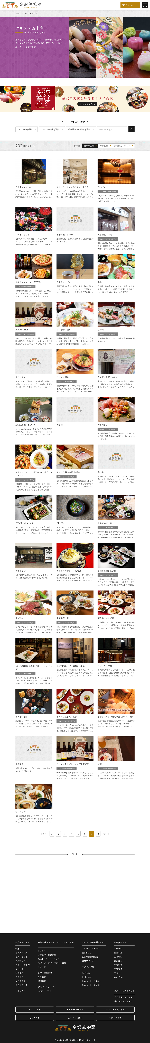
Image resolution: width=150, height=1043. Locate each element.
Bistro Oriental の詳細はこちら (33, 323)
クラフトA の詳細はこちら (33, 371)
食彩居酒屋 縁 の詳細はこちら (116, 517)
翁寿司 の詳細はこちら (116, 323)
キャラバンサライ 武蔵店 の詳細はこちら (75, 564)
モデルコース (21, 953)
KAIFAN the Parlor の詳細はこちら (33, 418)
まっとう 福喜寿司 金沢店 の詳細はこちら (75, 468)
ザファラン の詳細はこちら (33, 803)
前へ (43, 834)
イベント (19, 969)
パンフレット (35, 1009)
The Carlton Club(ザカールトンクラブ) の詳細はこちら (33, 661)
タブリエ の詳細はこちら (33, 612)
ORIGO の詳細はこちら (75, 517)
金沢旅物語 (22, 5)
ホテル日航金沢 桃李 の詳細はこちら (75, 710)
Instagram (87, 977)
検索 (131, 129)
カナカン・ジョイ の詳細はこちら (75, 276)
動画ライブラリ (45, 991)
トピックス (43, 951)
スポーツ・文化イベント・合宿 (52, 963)
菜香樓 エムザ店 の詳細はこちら (116, 612)
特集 (17, 949)
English (118, 949)
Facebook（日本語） (92, 981)
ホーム (18, 13)
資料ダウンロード (46, 987)
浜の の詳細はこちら (116, 276)
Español (118, 957)
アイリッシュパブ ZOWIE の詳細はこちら (33, 276)
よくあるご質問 (75, 1017)
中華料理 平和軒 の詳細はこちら (75, 228)
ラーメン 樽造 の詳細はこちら (75, 371)
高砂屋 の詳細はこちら (116, 468)
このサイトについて (91, 949)
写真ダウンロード (75, 1009)
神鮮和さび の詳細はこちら (116, 418)
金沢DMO (86, 953)
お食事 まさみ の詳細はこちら (33, 228)
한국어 (117, 973)
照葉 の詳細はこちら (116, 758)
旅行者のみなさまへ (123, 1001)
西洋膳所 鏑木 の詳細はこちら (75, 323)
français (118, 953)
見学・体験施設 (45, 973)
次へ (106, 834)
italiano (118, 961)
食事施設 (42, 977)
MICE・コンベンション (49, 959)
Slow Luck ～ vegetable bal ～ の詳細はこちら (75, 661)
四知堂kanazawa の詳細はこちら (33, 181)
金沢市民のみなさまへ (124, 997)
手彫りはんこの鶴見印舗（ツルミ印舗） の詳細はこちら (116, 710)
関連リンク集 (88, 967)
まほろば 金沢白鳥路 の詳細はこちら (116, 564)
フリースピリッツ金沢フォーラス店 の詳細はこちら (75, 181)
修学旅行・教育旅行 (47, 955)
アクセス (19, 977)
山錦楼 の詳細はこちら (75, 418)
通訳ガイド (35, 1017)
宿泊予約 (19, 973)
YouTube (86, 973)
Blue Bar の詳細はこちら (116, 181)
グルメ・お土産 (22, 965)
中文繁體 (118, 965)
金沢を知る (20, 981)
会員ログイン (88, 961)
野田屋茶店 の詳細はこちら (33, 564)
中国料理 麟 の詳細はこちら (75, 612)
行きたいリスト (132, 5)
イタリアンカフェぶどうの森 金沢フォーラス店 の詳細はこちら (33, 468)
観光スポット (21, 957)
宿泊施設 (42, 981)
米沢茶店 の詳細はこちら (33, 758)
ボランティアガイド (115, 1009)
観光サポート (21, 985)
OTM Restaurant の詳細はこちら (33, 517)
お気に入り (20, 991)
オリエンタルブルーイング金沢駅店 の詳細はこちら (75, 758)
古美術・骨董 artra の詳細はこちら (116, 371)
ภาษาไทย (118, 977)
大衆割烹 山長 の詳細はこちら (116, 228)
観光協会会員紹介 (90, 957)
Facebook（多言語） (92, 985)
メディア (42, 967)
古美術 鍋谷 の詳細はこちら (33, 710)
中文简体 (118, 969)
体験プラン (20, 961)
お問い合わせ (115, 1017)
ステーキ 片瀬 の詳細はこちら (116, 661)
